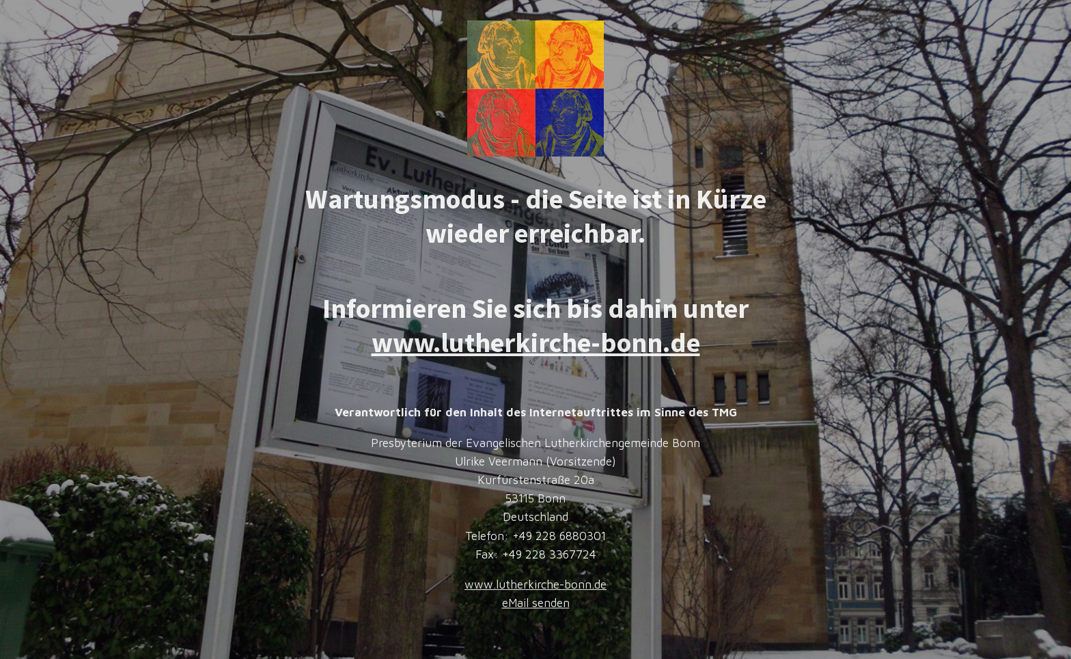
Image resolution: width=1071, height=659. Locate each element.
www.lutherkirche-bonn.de (536, 342)
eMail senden (536, 603)
